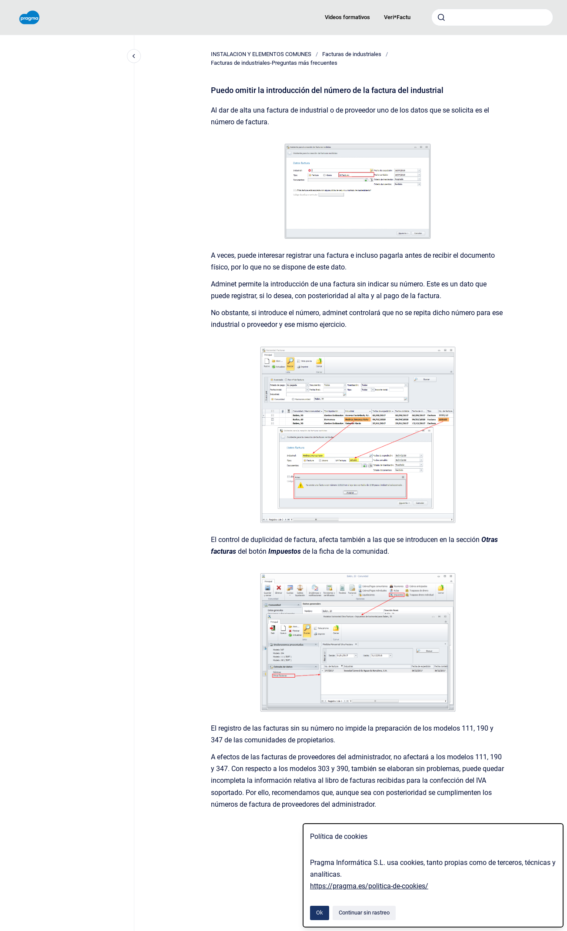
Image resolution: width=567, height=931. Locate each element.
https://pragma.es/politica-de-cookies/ (369, 886)
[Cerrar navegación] (134, 56)
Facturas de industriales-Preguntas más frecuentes (274, 63)
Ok (319, 912)
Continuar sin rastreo (364, 912)
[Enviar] (441, 17)
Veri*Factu (397, 17)
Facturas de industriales (351, 54)
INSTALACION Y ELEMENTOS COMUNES (261, 54)
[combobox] (492, 17)
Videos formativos (347, 17)
